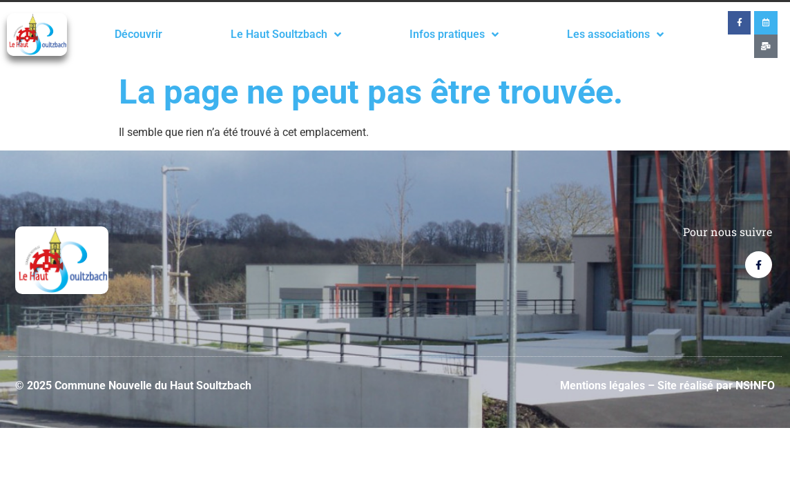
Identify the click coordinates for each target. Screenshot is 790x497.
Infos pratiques (454, 34)
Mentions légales (602, 385)
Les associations (615, 34)
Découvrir (138, 34)
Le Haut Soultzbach (286, 34)
